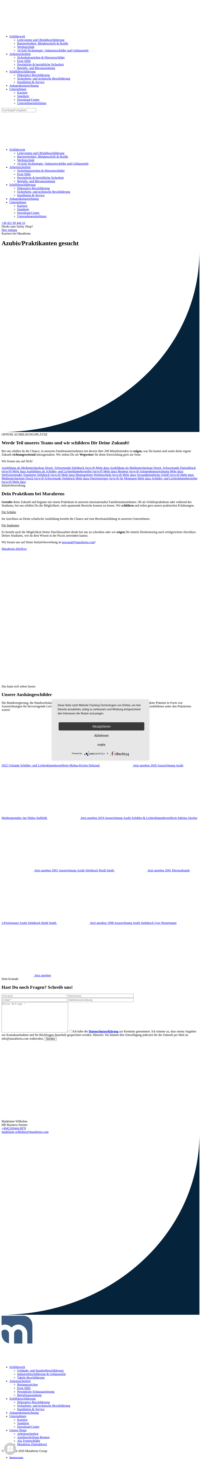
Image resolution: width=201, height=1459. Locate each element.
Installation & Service (30, 82)
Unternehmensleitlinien (31, 103)
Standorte (23, 96)
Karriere (22, 92)
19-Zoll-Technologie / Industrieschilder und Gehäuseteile (53, 50)
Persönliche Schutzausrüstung (36, 1397)
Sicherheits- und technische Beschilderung (43, 78)
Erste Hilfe (24, 61)
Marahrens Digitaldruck (32, 1450)
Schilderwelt (17, 36)
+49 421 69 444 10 (13, 223)
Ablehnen (101, 735)
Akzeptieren (101, 726)
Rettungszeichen (27, 1390)
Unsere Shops (17, 1436)
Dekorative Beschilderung (33, 75)
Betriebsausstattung (29, 1401)
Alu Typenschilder (28, 1446)
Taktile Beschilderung (31, 1383)
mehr (101, 744)
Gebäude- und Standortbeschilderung (40, 1376)
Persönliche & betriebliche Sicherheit (40, 64)
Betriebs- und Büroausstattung (36, 68)
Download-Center (28, 99)
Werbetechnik (25, 47)
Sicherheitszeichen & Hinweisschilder (41, 57)
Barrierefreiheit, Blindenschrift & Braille (42, 43)
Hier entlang (9, 230)
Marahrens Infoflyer (14, 548)
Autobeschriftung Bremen (33, 1443)
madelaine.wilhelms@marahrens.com (25, 1137)
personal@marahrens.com (78, 542)
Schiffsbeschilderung (22, 71)
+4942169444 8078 (14, 1134)
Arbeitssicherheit (20, 54)
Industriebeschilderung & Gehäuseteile (41, 1380)
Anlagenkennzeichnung (24, 85)
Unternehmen (17, 89)
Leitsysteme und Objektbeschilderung (40, 40)
